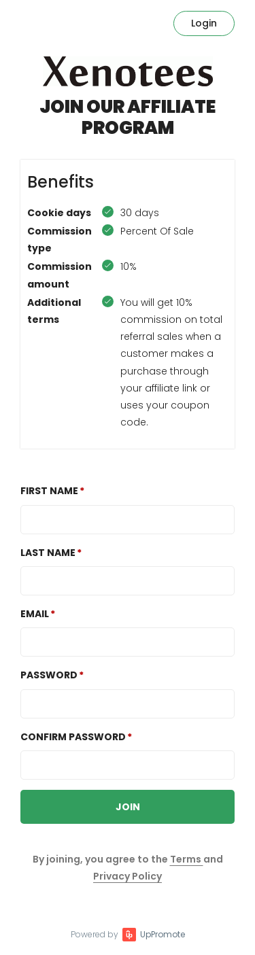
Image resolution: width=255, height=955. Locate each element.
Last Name (47, 552)
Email (34, 614)
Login (204, 23)
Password (49, 675)
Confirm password (73, 737)
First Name (49, 491)
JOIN (128, 807)
